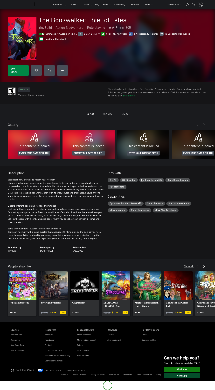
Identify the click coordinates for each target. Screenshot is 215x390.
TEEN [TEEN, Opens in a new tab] (24, 89)
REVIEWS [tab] (107, 113)
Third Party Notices (144, 375)
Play (97, 4)
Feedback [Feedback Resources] (48, 345)
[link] (22, 293)
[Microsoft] (22, 4)
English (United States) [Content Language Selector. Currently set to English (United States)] (25, 370)
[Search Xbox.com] (187, 4)
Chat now (182, 369)
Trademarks (127, 375)
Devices (86, 4)
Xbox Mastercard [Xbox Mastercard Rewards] (114, 340)
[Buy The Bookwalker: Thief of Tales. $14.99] (18, 70)
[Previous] (197, 125)
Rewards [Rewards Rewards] (110, 335)
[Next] (204, 125)
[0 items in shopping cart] (193, 4)
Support (135, 4)
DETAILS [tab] (90, 113)
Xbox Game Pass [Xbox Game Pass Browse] (17, 345)
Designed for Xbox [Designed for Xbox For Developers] (149, 340)
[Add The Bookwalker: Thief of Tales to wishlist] (36, 70)
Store (105, 4)
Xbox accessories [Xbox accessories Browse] (17, 350)
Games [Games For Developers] (144, 335)
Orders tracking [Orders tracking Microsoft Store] (83, 350)
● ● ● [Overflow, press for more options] (62, 70)
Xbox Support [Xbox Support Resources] (50, 340)
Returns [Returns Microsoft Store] (80, 345)
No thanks (182, 375)
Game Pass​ (58, 4)
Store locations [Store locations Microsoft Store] (83, 355)
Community (119, 4)
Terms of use (114, 375)
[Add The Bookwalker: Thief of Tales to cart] (49, 70)
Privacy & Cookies (97, 375)
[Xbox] (43, 4)
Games (73, 4)
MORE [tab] (125, 113)
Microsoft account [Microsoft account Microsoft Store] (84, 335)
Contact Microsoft (79, 375)
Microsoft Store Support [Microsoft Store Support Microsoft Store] (86, 340)
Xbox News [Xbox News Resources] (49, 335)
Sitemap (64, 375)
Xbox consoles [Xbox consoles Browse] (16, 335)
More (147, 4)
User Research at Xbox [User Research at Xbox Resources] (54, 361)
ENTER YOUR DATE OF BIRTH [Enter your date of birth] (34, 153)
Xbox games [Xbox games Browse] (15, 340)
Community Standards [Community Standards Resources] (53, 350)
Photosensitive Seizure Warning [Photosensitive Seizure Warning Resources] (57, 355)
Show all (189, 266)
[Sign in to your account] (200, 4)
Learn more (129, 95)
